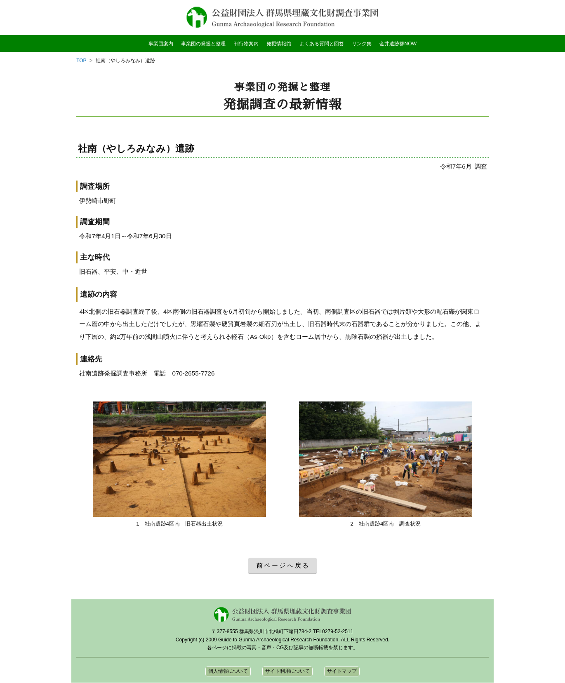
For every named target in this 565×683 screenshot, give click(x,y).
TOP (81, 60)
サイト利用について (287, 671)
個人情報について (228, 671)
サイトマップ (342, 671)
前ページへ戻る (284, 565)
